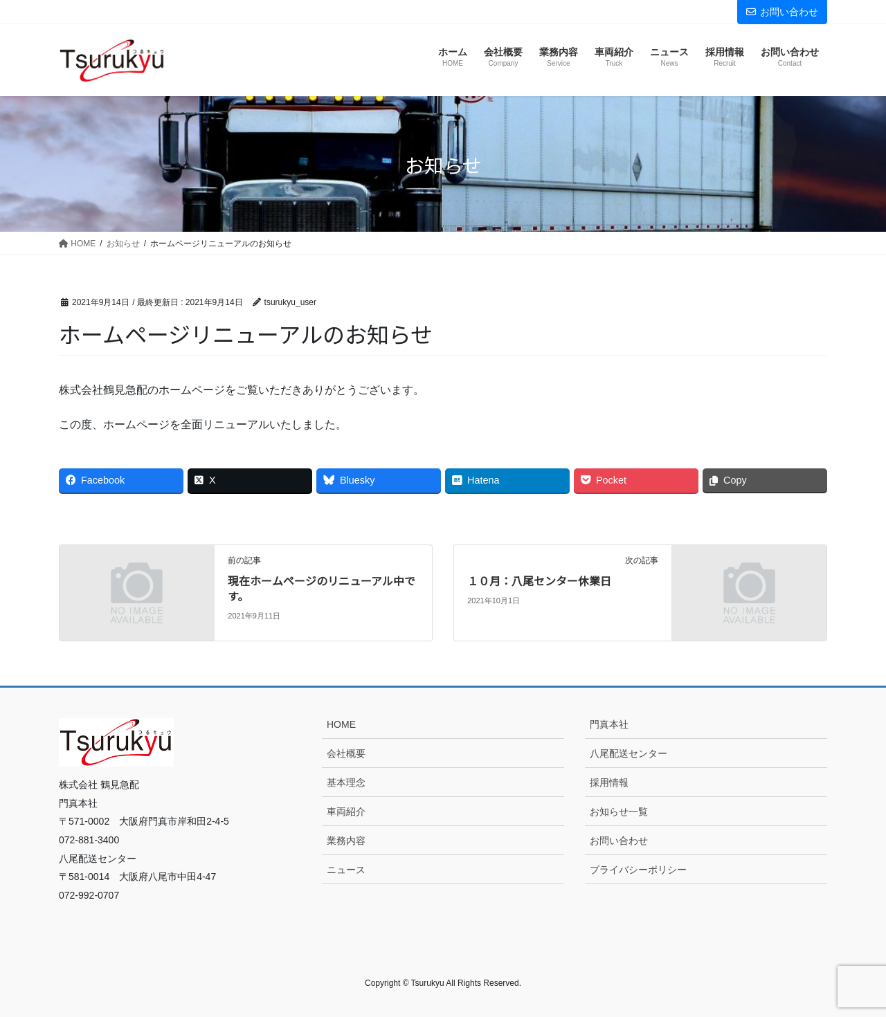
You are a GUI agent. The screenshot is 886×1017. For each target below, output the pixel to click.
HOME (341, 724)
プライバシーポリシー (638, 869)
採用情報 (609, 782)
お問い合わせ (782, 11)
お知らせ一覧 (619, 811)
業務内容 (346, 840)
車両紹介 (346, 811)
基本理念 (346, 782)
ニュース (346, 869)
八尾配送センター (628, 753)
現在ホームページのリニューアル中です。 (321, 588)
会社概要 (346, 753)
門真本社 (609, 724)
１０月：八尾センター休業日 (539, 580)
